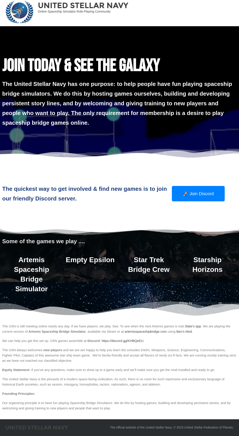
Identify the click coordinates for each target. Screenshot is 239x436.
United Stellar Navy (83, 5)
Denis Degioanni (205, 303)
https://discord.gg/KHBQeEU (122, 341)
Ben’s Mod (184, 331)
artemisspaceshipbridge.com (146, 331)
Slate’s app (193, 326)
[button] (198, 193)
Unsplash (230, 303)
